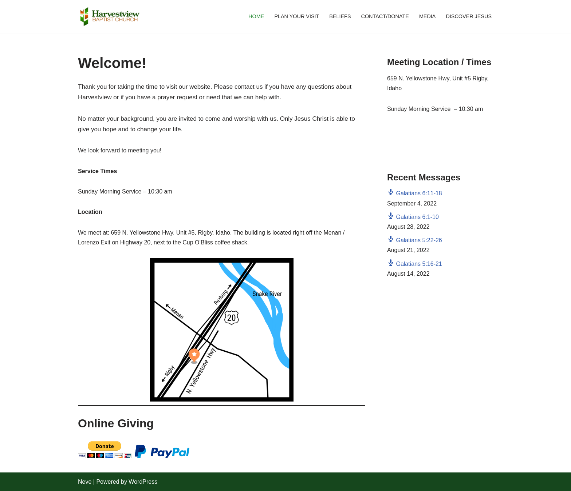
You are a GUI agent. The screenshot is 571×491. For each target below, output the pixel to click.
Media (427, 16)
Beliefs (340, 16)
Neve (84, 482)
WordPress (143, 482)
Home (256, 16)
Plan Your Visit (296, 16)
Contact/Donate (385, 16)
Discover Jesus (469, 16)
